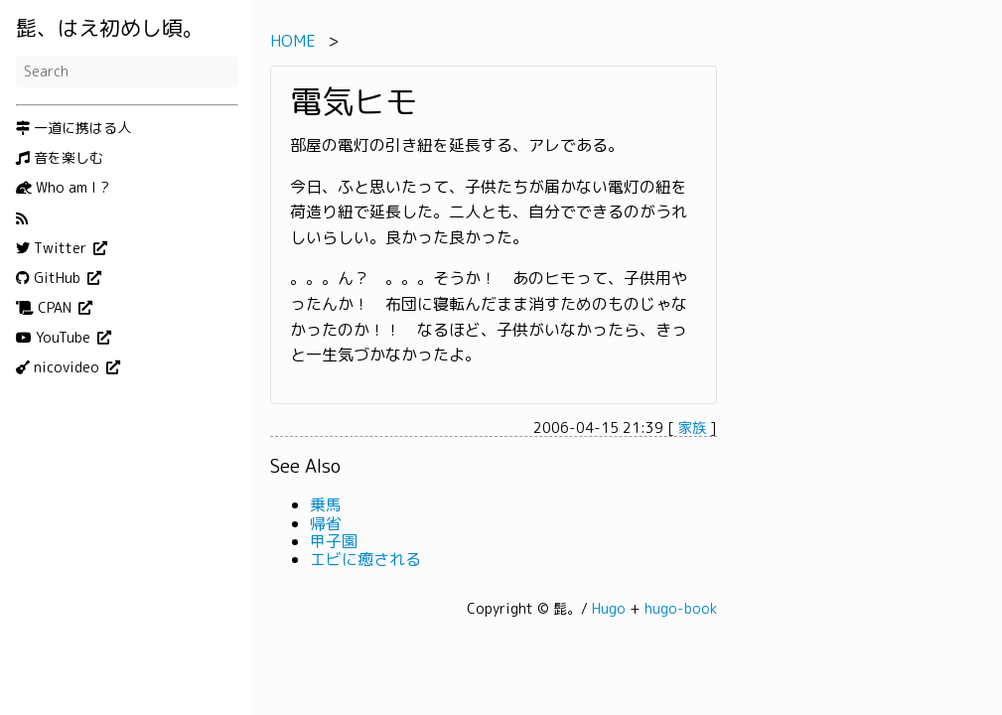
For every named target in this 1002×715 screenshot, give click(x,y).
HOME (293, 41)
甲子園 (334, 541)
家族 (692, 427)
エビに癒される (365, 559)
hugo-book (680, 608)
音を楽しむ (59, 158)
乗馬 (326, 504)
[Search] (127, 71)
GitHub (50, 278)
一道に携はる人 (73, 128)
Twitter (53, 248)
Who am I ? (62, 188)
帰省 (326, 523)
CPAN (45, 308)
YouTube (55, 338)
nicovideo (59, 367)
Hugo (609, 608)
